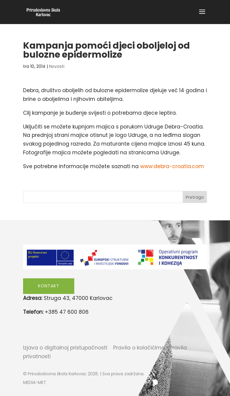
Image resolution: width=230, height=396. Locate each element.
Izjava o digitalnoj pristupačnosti (65, 347)
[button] (202, 15)
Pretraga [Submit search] (195, 197)
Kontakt (48, 286)
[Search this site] (115, 197)
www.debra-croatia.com (172, 166)
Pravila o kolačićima (139, 347)
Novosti (56, 66)
